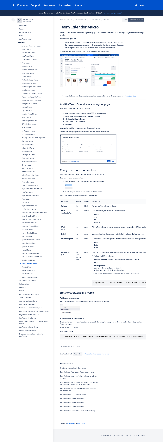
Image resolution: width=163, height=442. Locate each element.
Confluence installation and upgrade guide (34, 311)
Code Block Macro (28, 73)
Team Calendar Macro (29, 264)
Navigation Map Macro (29, 161)
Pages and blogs (25, 32)
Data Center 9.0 (137, 20)
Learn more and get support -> (113, 13)
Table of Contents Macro (30, 253)
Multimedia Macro (28, 158)
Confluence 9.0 (28, 19)
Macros (22, 42)
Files (21, 36)
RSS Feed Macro (27, 230)
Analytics (22, 287)
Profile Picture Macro (29, 209)
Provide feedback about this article (97, 354)
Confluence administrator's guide (30, 308)
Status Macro (26, 250)
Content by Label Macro (30, 80)
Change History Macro (29, 59)
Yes (75, 354)
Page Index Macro (28, 182)
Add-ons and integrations (28, 301)
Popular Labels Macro (29, 206)
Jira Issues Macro (28, 144)
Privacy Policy (106, 435)
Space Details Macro (29, 243)
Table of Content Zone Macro (32, 257)
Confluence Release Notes (28, 327)
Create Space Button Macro (31, 100)
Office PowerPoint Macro (30, 175)
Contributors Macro (28, 90)
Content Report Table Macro (31, 87)
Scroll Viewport (81, 423)
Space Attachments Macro (31, 240)
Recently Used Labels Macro (31, 219)
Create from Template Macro (32, 97)
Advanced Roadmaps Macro (31, 46)
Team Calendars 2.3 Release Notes (72, 403)
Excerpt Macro (27, 107)
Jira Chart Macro (27, 141)
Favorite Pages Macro (29, 114)
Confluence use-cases (27, 304)
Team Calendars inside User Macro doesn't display (77, 410)
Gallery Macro (26, 117)
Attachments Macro (28, 53)
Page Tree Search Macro (30, 196)
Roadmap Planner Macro (30, 226)
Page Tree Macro (27, 192)
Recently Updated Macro (30, 216)
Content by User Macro (30, 83)
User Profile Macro (28, 270)
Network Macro (27, 165)
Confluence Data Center (27, 318)
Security (128, 435)
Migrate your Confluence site (29, 315)
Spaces (21, 29)
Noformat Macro (27, 168)
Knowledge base (65, 5)
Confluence (70, 423)
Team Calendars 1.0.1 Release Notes (73, 395)
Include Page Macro (28, 134)
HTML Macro (26, 127)
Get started (23, 25)
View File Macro (27, 274)
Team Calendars (25, 298)
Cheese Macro (27, 66)
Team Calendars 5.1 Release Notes (72, 399)
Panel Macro (26, 199)
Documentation (49, 5)
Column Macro (27, 76)
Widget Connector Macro (30, 277)
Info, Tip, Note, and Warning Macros (34, 138)
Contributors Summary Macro (32, 93)
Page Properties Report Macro (32, 189)
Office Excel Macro (28, 172)
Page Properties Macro (30, 185)
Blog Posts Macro (28, 56)
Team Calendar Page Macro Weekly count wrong (77, 372)
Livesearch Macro (28, 151)
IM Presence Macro (28, 131)
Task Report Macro (28, 260)
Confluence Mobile (25, 39)
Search (136, 5)
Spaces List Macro (28, 247)
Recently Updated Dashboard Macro (34, 213)
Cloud (125, 20)
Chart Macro (26, 63)
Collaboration (24, 284)
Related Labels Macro (29, 223)
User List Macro (27, 267)
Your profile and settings (27, 281)
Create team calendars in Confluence (73, 368)
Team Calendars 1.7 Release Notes (72, 407)
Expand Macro (27, 110)
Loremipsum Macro (28, 155)
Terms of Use (118, 435)
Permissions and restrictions (29, 294)
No (80, 354)
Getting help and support (28, 330)
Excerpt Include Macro (29, 104)
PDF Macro (25, 202)
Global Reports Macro (29, 121)
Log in (142, 5)
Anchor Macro (26, 49)
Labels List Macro (28, 148)
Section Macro (27, 236)
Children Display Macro (30, 70)
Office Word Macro (28, 178)
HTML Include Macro (29, 124)
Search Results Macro (29, 233)
